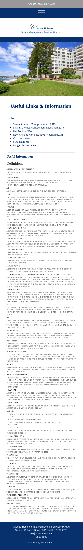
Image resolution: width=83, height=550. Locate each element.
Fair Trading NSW (22, 131)
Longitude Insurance (24, 145)
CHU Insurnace (21, 138)
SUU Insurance (21, 141)
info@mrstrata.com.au (41, 533)
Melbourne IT (47, 542)
